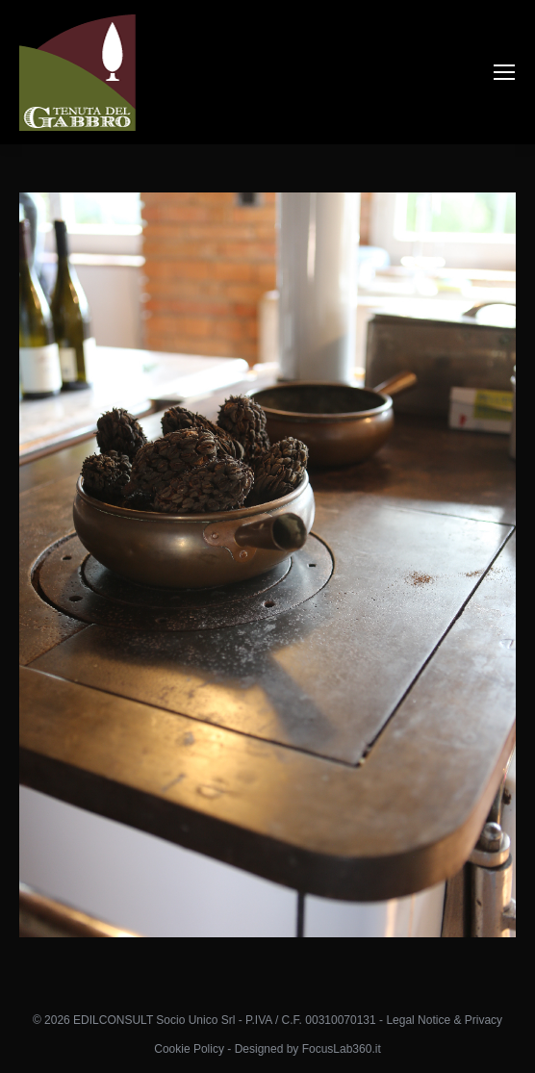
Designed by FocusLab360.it (308, 1049)
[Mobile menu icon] (504, 72)
